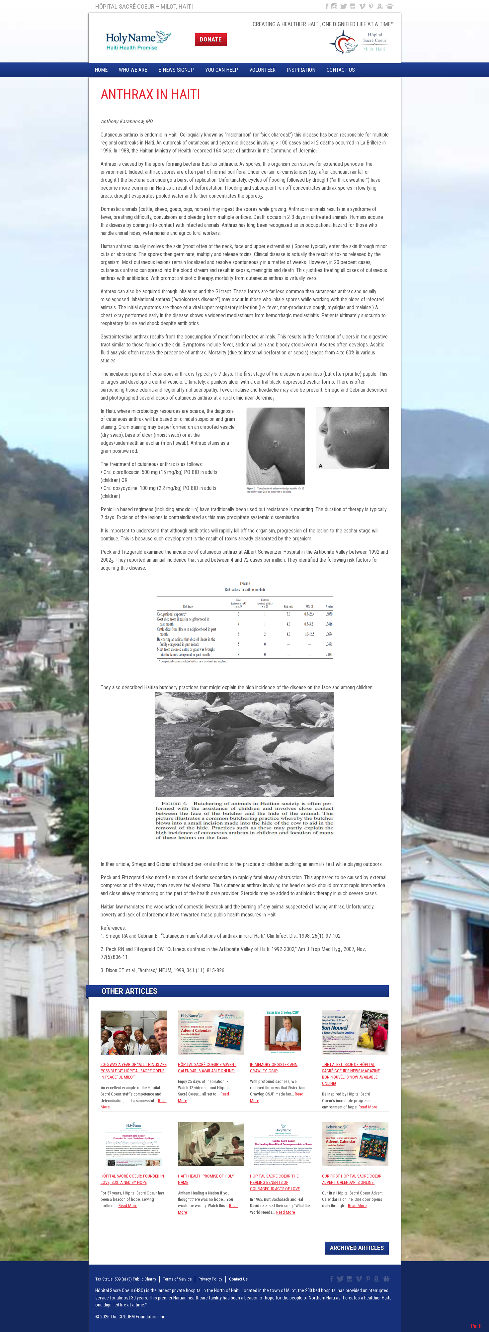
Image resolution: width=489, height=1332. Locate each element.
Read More (368, 1106)
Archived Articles (357, 1248)
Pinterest (371, 6)
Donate (211, 39)
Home (101, 70)
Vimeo (363, 6)
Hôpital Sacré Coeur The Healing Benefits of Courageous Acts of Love (275, 1182)
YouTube (353, 6)
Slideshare (391, 6)
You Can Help (221, 70)
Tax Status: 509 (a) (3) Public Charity (125, 1279)
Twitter (343, 6)
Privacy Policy (210, 1279)
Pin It (476, 1326)
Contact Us (341, 70)
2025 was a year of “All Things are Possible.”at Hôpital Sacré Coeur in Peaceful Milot (134, 1071)
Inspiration (301, 70)
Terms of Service (177, 1279)
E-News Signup (176, 70)
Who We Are (133, 70)
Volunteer (262, 70)
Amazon (380, 6)
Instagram (334, 6)
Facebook (326, 6)
